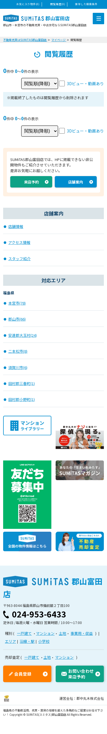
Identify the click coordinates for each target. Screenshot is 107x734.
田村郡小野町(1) (21, 399)
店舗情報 (15, 226)
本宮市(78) (17, 303)
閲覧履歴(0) (57, 4)
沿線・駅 (27, 641)
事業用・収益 (81, 633)
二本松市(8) (17, 351)
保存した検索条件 (86, 4)
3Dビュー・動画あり (85, 83)
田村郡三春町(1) (21, 383)
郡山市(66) (17, 319)
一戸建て (24, 633)
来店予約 (31, 182)
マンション (45, 633)
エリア (10, 641)
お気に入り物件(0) (27, 4)
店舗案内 (75, 182)
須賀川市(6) (17, 367)
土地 (62, 633)
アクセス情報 (19, 242)
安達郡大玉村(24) (22, 335)
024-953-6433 (39, 614)
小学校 (43, 641)
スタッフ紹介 (19, 258)
